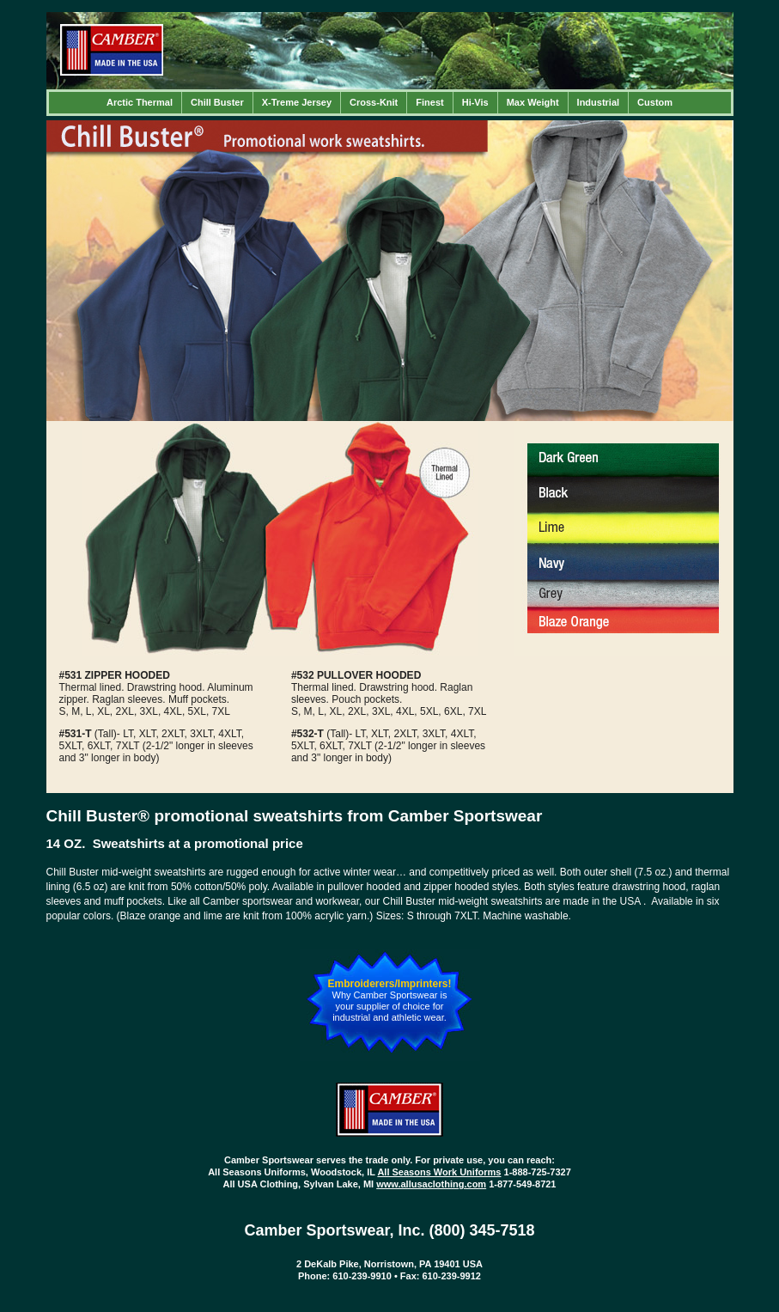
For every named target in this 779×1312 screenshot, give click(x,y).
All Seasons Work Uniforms (439, 1172)
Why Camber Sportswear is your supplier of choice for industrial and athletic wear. (389, 1006)
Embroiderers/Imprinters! (389, 984)
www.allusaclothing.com (431, 1184)
